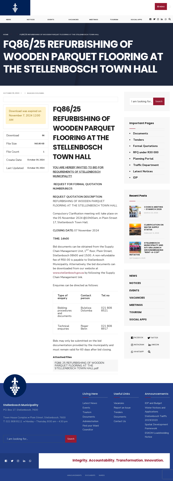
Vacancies (73, 19)
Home (5, 34)
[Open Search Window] (169, 18)
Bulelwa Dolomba (35, 92)
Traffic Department (146, 164)
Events (51, 19)
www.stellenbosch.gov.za (68, 272)
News (8, 19)
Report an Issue (122, 407)
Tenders (138, 139)
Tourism (114, 19)
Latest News (90, 402)
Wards (102, 475)
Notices (31, 19)
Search (158, 100)
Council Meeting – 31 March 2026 (153, 207)
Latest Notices (143, 171)
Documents (140, 133)
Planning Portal (143, 158)
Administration (90, 420)
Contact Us (120, 420)
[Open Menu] (170, 7)
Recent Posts (138, 195)
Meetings (93, 19)
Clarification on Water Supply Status (153, 226)
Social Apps (136, 19)
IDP (135, 177)
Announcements (74, 475)
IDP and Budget (153, 402)
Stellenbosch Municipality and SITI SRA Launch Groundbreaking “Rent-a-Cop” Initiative (146, 248)
